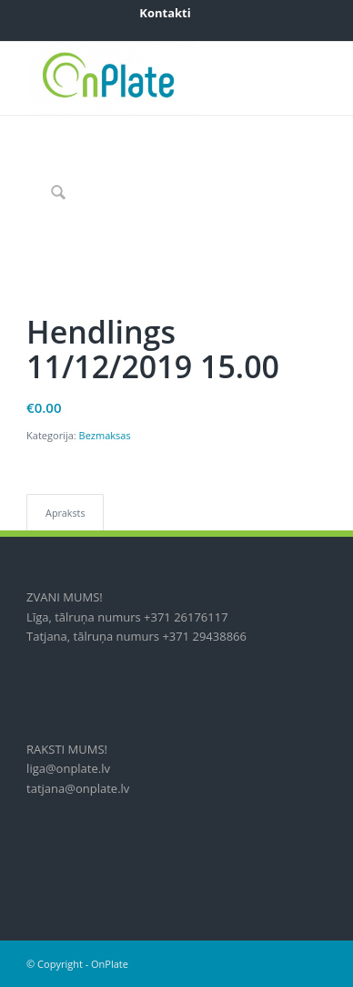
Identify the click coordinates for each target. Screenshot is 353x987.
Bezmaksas (105, 435)
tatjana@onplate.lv (77, 788)
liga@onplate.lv (68, 768)
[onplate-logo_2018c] (146, 78)
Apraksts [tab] (65, 512)
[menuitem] (164, 13)
